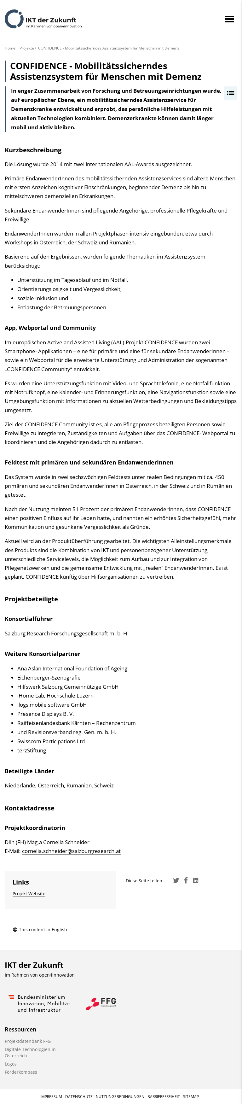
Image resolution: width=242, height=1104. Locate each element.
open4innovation (57, 975)
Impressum (51, 1096)
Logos (11, 1064)
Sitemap (191, 1096)
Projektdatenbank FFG (28, 1041)
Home (10, 48)
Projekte (27, 48)
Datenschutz (79, 1096)
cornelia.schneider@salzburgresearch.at (71, 851)
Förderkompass (21, 1072)
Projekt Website (29, 894)
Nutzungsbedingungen (120, 1096)
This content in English (40, 929)
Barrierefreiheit (163, 1096)
